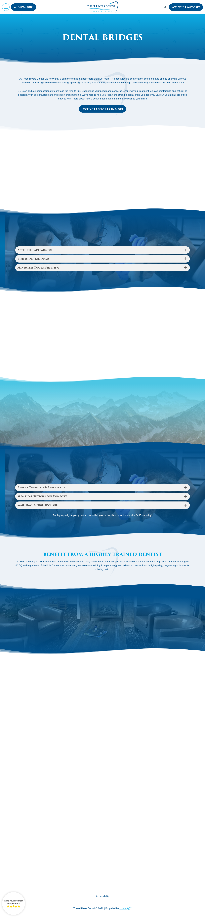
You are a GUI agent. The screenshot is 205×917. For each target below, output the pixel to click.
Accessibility (102, 896)
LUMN (125, 908)
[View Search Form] (164, 7)
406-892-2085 (23, 7)
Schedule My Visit (186, 7)
